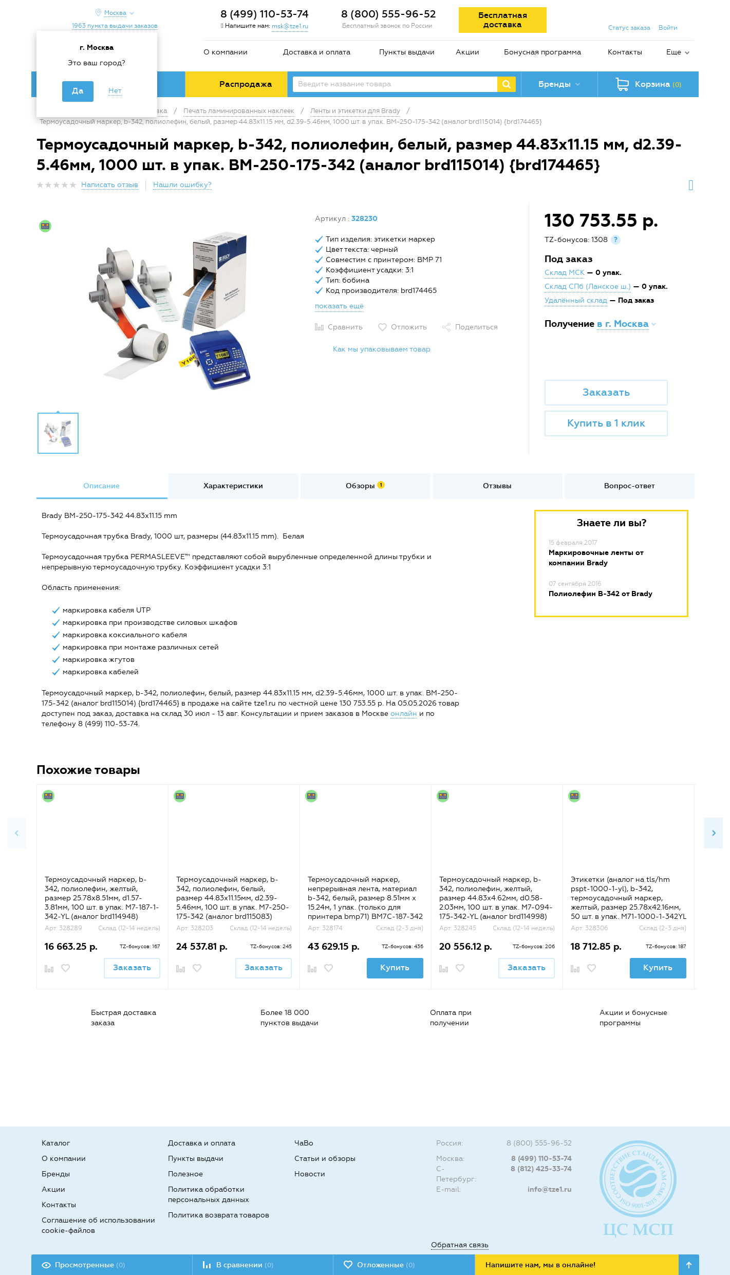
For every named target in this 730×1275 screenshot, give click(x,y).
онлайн (403, 713)
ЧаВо (303, 1143)
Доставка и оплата (316, 52)
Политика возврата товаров (218, 1215)
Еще (673, 52)
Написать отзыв (109, 184)
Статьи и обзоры (324, 1158)
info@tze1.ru (550, 1189)
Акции (467, 52)
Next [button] (713, 833)
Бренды (56, 1174)
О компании (225, 52)
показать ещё (339, 306)
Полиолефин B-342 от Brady (600, 593)
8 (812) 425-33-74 (541, 1169)
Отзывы (497, 486)
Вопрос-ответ (629, 486)
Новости (309, 1174)
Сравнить (345, 327)
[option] (172, 310)
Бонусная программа (542, 52)
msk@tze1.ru (290, 26)
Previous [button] (17, 833)
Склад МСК (565, 272)
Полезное (185, 1174)
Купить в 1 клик (606, 423)
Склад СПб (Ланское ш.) (588, 286)
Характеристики (233, 486)
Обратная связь (460, 1245)
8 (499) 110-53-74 (264, 14)
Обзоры (365, 485)
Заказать (606, 392)
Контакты (625, 52)
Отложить (409, 327)
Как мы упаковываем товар (381, 349)
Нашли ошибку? (182, 184)
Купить (394, 967)
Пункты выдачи (407, 52)
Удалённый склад (576, 300)
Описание (101, 486)
